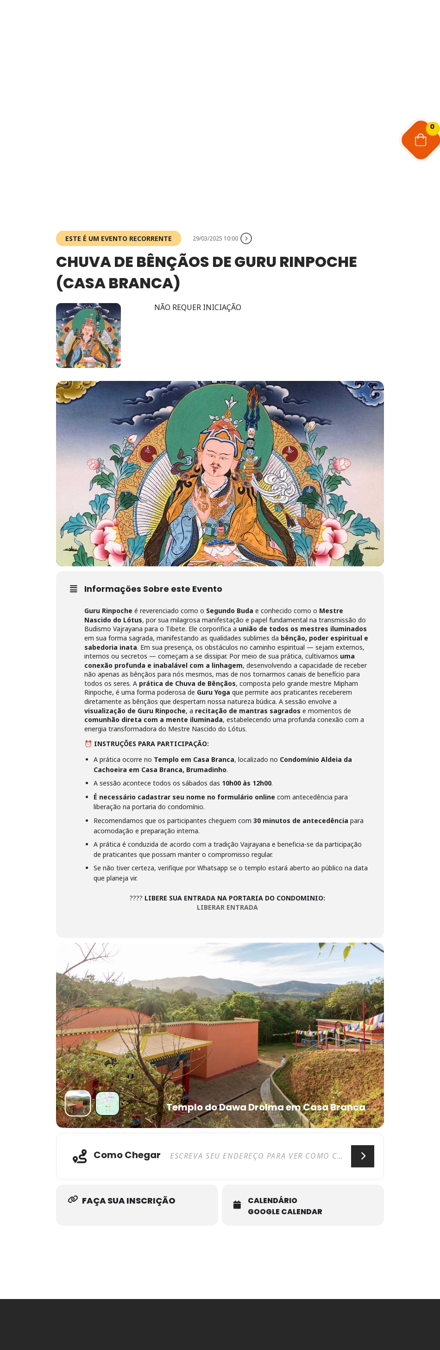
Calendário (272, 1200)
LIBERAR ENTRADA (227, 907)
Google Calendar (285, 1212)
